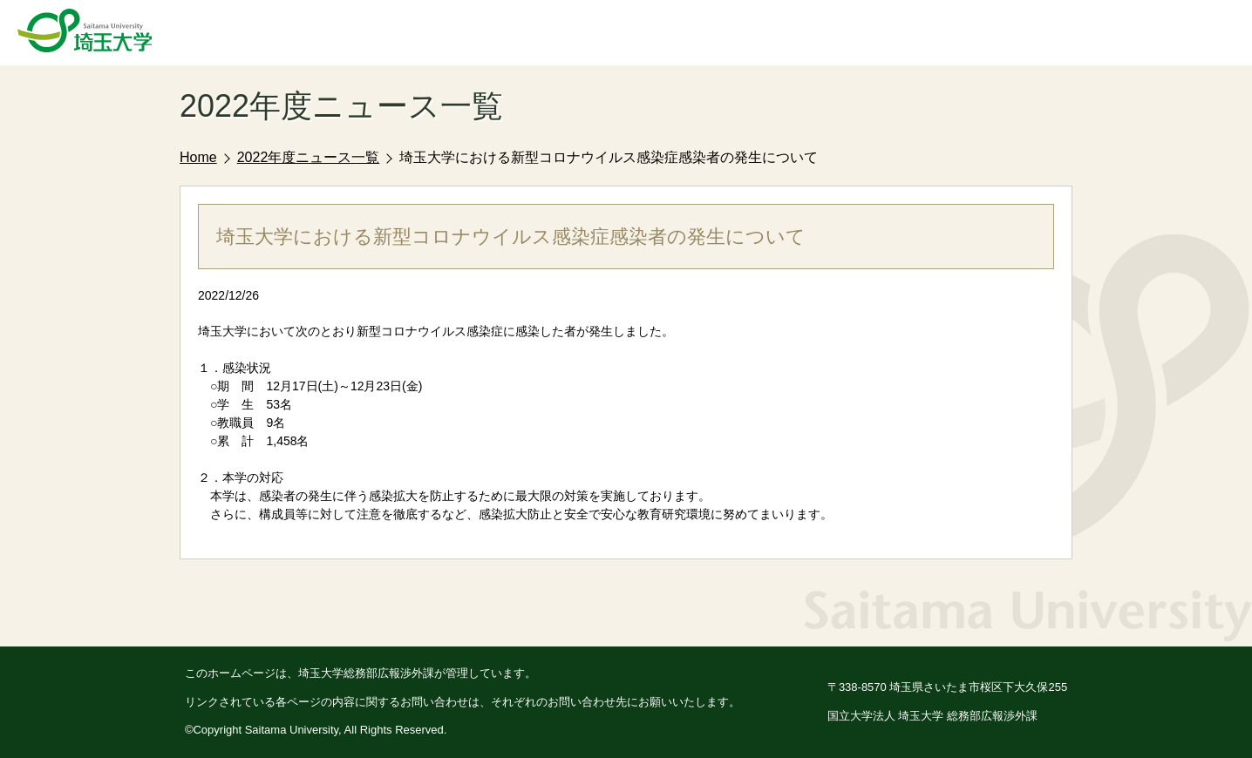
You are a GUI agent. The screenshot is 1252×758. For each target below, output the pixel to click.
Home (198, 157)
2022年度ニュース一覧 (308, 157)
